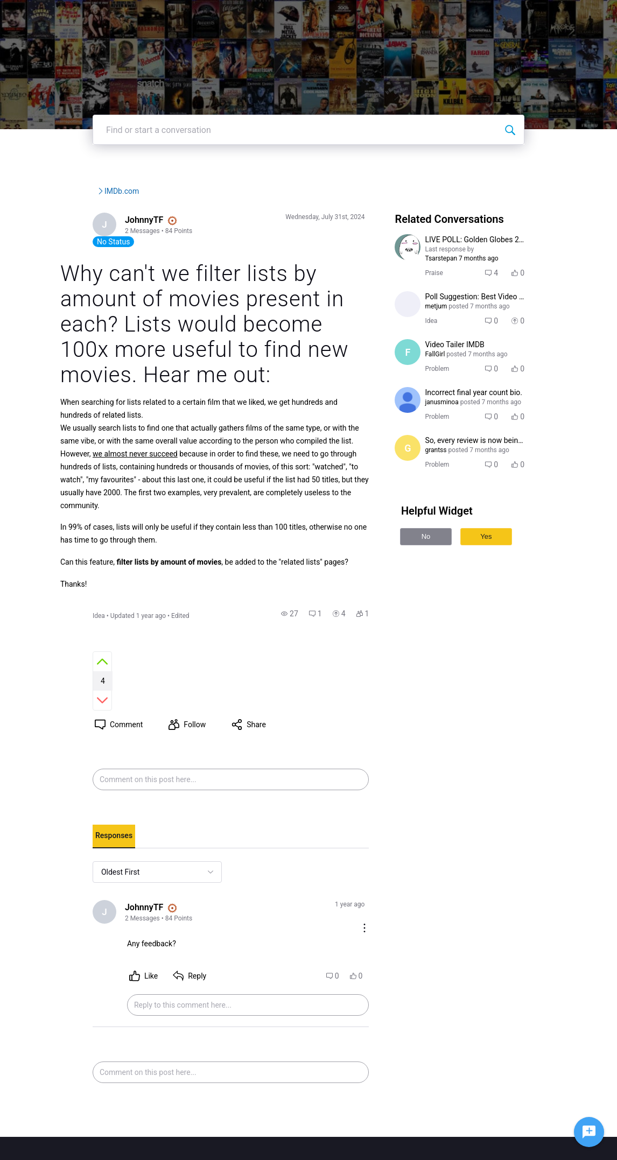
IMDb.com (215, 223)
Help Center (380, 16)
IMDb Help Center (445, 1103)
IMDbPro (324, 16)
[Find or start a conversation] (540, 162)
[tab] (83, 777)
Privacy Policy (439, 1114)
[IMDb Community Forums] (95, 16)
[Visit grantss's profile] (420, 480)
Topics (431, 16)
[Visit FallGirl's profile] (420, 384)
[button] (302, 637)
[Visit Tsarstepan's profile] (420, 279)
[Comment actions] (377, 846)
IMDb (281, 16)
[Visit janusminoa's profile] (420, 432)
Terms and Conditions (452, 1125)
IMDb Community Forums (105, 223)
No (438, 569)
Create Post (482, 16)
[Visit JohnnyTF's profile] (75, 258)
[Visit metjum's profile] (420, 336)
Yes (498, 569)
